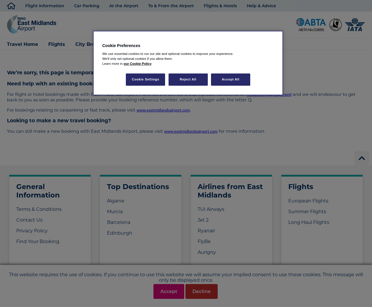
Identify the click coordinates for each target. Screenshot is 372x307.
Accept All (230, 79)
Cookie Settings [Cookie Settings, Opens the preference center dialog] (145, 79)
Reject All (188, 79)
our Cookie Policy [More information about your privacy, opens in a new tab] (137, 63)
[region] (188, 63)
